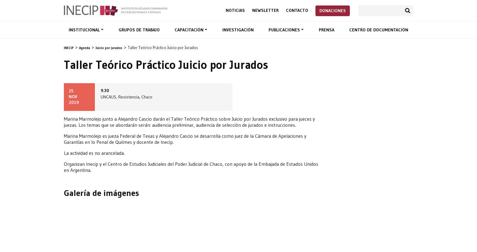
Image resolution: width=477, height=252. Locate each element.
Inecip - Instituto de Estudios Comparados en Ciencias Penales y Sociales (115, 10)
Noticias (235, 10)
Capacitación (190, 30)
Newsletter (265, 10)
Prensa (326, 30)
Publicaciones (285, 30)
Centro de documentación (378, 30)
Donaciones (332, 10)
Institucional (85, 30)
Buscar (407, 10)
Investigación (238, 30)
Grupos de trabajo (139, 30)
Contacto (297, 10)
